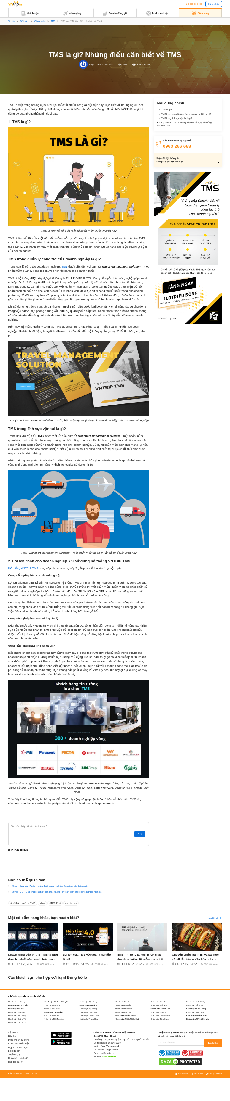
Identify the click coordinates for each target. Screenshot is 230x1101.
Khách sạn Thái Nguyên (54, 1019)
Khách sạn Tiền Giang (160, 1019)
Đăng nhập (213, 4)
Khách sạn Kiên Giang (196, 1008)
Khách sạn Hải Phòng (89, 1008)
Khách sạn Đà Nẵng (88, 1005)
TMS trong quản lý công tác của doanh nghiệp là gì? (188, 114)
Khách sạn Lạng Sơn (88, 1012)
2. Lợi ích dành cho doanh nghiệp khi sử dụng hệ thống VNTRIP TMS (186, 126)
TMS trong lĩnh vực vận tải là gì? (178, 119)
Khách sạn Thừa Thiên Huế (127, 1019)
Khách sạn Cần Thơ (52, 1005)
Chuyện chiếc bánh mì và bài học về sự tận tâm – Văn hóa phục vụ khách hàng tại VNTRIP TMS (196, 958)
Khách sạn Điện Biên (159, 1005)
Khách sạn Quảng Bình (89, 1015)
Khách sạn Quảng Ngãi (160, 1015)
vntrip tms (71, 903)
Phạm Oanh (95, 64)
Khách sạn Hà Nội (16, 1008)
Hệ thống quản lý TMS (23, 903)
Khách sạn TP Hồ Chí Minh (198, 1019)
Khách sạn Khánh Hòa (160, 1008)
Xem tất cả (214, 918)
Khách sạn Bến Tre (123, 1002)
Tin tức (11, 21)
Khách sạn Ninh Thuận (17, 1015)
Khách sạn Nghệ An (159, 1012)
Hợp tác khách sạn (18, 1047)
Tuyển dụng (14, 1054)
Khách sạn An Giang (16, 1002)
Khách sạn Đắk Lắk (123, 1005)
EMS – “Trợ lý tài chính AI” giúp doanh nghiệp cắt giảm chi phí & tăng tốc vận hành (139, 958)
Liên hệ (12, 1036)
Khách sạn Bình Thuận (18, 1005)
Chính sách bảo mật (18, 1043)
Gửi (140, 834)
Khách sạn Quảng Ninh (196, 1015)
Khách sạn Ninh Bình (195, 1012)
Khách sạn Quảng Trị (17, 1019)
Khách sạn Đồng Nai (194, 1005)
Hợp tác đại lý (15, 1061)
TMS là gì (56, 903)
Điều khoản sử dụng (18, 1040)
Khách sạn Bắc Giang (89, 1002)
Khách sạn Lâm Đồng (53, 1012)
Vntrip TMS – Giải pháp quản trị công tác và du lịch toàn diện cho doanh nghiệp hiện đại (57, 892)
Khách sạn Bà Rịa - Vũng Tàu (57, 1002)
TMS (53, 21)
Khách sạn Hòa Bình (123, 1008)
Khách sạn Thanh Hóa (89, 1019)
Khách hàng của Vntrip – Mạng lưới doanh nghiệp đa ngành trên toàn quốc (50, 886)
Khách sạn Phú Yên (52, 1015)
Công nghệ (40, 21)
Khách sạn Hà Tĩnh (52, 1008)
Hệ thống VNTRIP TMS (23, 568)
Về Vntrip (13, 1032)
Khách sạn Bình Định (159, 1002)
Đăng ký (214, 1042)
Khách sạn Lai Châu (16, 1012)
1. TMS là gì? (166, 110)
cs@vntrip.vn (107, 1053)
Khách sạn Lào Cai (123, 1012)
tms (43, 903)
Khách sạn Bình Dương (196, 1002)
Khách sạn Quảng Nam (125, 1015)
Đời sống (24, 21)
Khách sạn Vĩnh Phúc (17, 1022)
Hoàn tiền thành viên (19, 1058)
